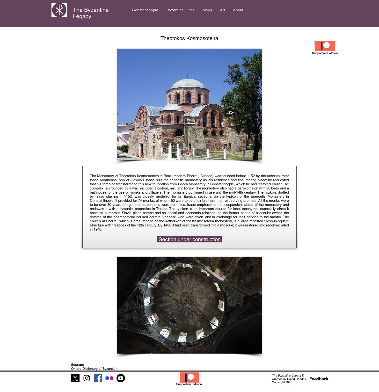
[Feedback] (319, 379)
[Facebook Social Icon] (98, 378)
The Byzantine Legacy (91, 13)
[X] (75, 378)
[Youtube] (121, 378)
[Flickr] (109, 378)
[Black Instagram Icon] (86, 378)
